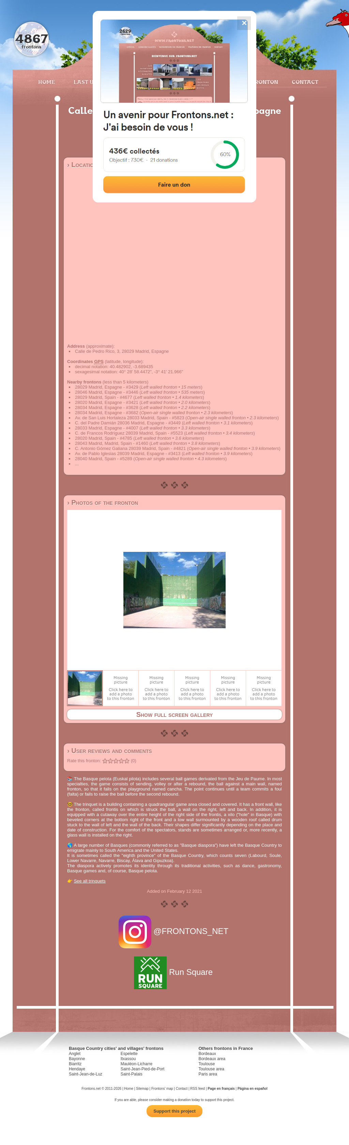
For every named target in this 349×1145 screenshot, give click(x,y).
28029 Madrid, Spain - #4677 (103, 397)
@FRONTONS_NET (175, 931)
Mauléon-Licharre (136, 1063)
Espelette (129, 1053)
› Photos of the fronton (102, 502)
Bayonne (77, 1058)
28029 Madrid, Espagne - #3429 (106, 387)
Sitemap (142, 1088)
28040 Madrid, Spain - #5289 (103, 458)
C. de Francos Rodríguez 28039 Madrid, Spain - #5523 (129, 433)
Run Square (174, 972)
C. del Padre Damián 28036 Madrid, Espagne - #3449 (128, 422)
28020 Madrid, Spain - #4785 (103, 438)
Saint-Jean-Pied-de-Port (143, 1069)
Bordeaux (207, 1053)
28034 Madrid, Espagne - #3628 (106, 407)
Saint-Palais (131, 1074)
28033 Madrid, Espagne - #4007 (106, 428)
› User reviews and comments (109, 750)
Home (46, 81)
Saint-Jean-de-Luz (85, 1074)
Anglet (74, 1053)
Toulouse (206, 1063)
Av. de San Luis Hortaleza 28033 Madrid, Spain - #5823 (129, 417)
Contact (304, 81)
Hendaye (77, 1069)
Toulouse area (211, 1069)
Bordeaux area (211, 1058)
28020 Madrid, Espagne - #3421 (106, 402)
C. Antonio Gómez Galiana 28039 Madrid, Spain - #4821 (130, 448)
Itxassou (128, 1058)
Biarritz (75, 1063)
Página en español (253, 1088)
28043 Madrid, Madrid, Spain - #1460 (111, 443)
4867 (31, 38)
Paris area (207, 1074)
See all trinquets (90, 881)
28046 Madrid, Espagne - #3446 (106, 392)
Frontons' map (162, 1088)
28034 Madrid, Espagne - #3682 (106, 412)
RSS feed (197, 1088)
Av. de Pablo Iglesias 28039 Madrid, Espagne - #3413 (128, 453)
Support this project (174, 1111)
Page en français (221, 1088)
